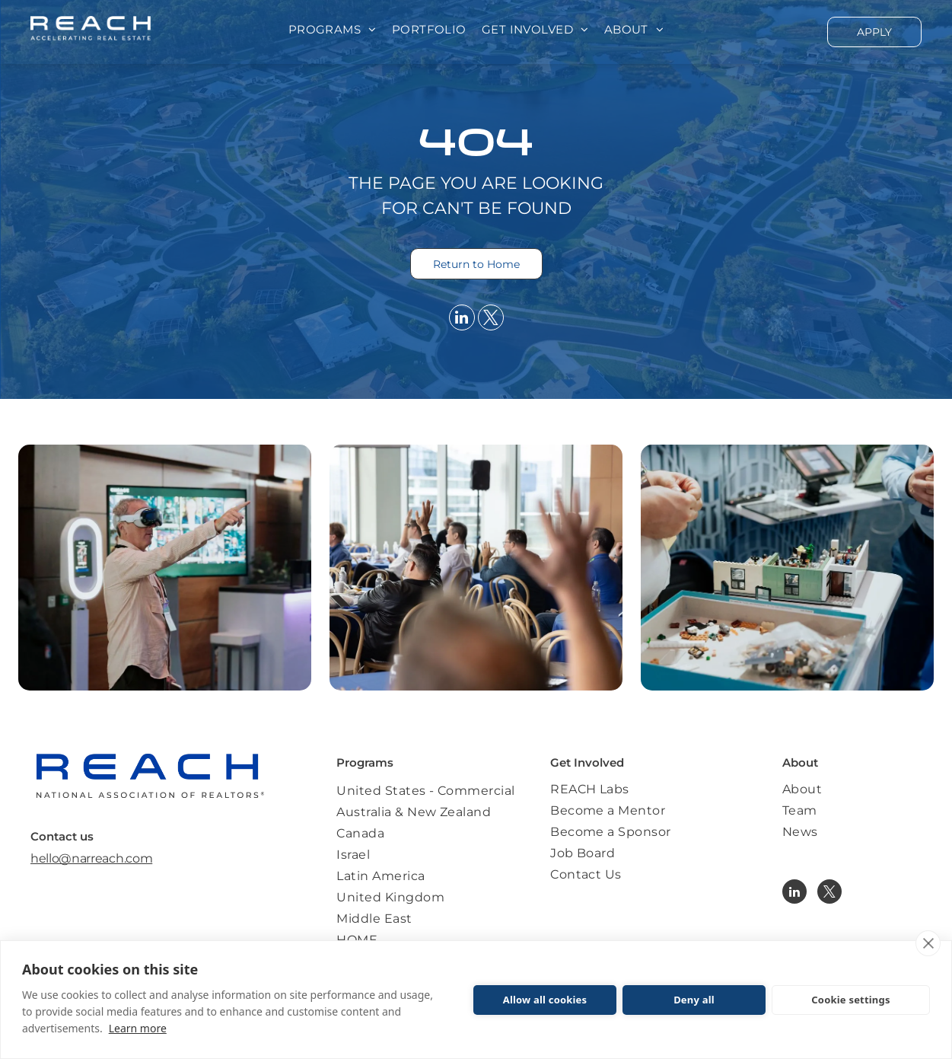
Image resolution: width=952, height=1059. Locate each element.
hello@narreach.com (91, 858)
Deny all (694, 999)
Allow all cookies (545, 999)
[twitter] (491, 319)
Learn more (138, 1028)
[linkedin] (462, 319)
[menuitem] (332, 30)
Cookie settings (850, 999)
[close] (928, 943)
